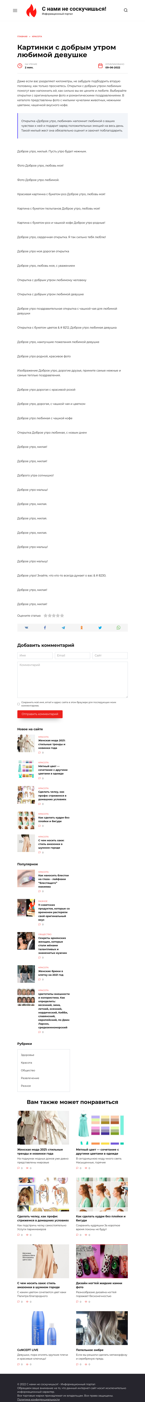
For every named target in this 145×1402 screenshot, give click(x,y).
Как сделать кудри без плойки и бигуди (53, 817)
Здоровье (27, 1048)
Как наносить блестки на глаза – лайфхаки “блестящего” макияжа (53, 878)
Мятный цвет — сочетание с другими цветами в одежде (53, 769)
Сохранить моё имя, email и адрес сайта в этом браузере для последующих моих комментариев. (68, 704)
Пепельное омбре (90, 1341)
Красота (26, 1055)
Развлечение (30, 1071)
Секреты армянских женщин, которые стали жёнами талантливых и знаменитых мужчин (52, 941)
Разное (26, 1079)
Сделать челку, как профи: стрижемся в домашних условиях (52, 794)
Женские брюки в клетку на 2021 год (50, 968)
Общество (28, 1063)
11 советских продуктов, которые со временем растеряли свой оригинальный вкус (54, 909)
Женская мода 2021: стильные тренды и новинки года (51, 744)
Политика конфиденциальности (38, 1391)
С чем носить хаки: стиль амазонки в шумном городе (51, 842)
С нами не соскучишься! (74, 8)
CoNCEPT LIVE (27, 1341)
